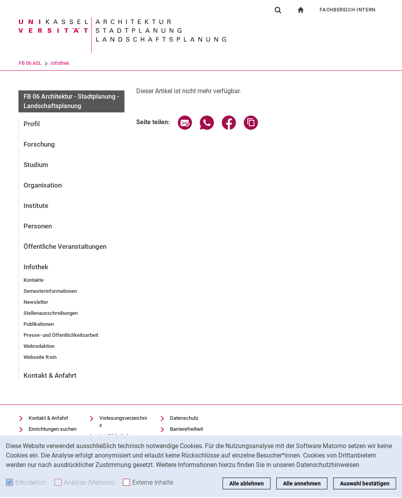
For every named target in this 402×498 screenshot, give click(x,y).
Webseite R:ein (40, 357)
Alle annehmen (302, 483)
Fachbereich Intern (348, 10)
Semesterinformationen (50, 291)
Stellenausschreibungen (51, 313)
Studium (36, 165)
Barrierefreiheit (186, 429)
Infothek (92, 63)
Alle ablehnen (246, 483)
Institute (36, 205)
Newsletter (36, 302)
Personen (38, 226)
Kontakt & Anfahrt (50, 375)
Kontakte (34, 280)
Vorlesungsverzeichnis (123, 421)
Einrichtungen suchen (53, 429)
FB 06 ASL (62, 63)
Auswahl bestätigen (364, 483)
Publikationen (39, 324)
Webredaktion (39, 346)
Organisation (43, 185)
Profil (32, 124)
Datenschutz (184, 418)
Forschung (39, 144)
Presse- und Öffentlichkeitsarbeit (61, 335)
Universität (30, 63)
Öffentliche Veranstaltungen (65, 246)
